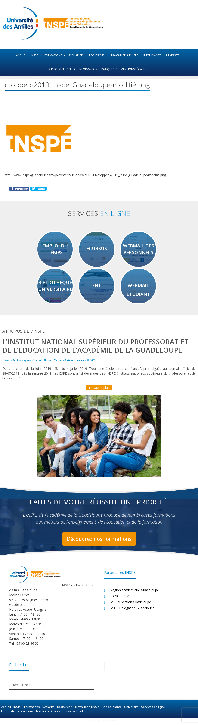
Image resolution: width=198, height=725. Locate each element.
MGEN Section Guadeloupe (130, 604)
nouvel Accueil (72, 714)
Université (174, 55)
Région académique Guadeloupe (134, 592)
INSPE (37, 55)
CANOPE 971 (120, 598)
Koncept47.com (119, 723)
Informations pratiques (99, 69)
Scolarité (77, 55)
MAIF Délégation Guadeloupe (132, 610)
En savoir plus (99, 390)
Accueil (21, 55)
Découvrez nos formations (99, 541)
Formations (55, 55)
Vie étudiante (151, 55)
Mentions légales (133, 69)
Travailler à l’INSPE (124, 55)
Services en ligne (62, 69)
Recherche (99, 55)
